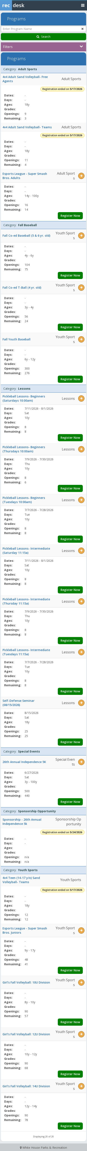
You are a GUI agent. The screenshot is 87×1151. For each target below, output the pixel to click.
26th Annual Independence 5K (24, 762)
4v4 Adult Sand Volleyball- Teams (27, 127)
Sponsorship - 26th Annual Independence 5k (22, 822)
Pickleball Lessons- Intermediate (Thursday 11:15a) (26, 601)
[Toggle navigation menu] (82, 5)
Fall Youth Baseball (16, 339)
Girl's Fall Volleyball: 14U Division (26, 1086)
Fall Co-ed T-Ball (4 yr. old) (22, 287)
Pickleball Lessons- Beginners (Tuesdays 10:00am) (24, 500)
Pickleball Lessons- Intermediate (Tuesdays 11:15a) (26, 652)
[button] (81, 176)
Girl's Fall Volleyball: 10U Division (26, 982)
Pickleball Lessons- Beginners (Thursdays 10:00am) (24, 449)
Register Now (70, 216)
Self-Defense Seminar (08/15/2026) (18, 703)
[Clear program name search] (82, 28)
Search (43, 37)
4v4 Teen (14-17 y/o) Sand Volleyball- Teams (21, 880)
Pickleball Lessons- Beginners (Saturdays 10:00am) (24, 398)
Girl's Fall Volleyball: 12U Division (26, 1034)
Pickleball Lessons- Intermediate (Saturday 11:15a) (26, 550)
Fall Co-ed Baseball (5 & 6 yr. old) (26, 235)
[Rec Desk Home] (23, 5)
